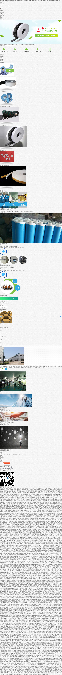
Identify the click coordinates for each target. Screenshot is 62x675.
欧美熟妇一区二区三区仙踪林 (14, 522)
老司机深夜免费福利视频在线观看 (37, 589)
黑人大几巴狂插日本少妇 (44, 492)
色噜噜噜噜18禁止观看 (49, 643)
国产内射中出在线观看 (34, 604)
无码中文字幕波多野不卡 (14, 605)
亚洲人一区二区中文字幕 (33, 630)
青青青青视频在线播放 (22, 530)
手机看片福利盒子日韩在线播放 (40, 592)
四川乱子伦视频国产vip (19, 551)
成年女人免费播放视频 (25, 624)
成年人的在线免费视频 (41, 576)
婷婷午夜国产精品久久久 (26, 602)
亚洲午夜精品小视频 (2, 640)
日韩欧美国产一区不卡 (17, 629)
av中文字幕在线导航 (38, 647)
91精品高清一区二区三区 (21, 511)
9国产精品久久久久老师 (7, 549)
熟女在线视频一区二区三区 (19, 637)
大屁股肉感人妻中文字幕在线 (45, 502)
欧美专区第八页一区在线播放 (17, 491)
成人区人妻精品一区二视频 (34, 609)
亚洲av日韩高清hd (3, 592)
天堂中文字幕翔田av (15, 582)
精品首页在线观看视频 (21, 576)
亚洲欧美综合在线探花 (43, 588)
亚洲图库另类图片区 (21, 667)
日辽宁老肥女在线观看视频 (18, 626)
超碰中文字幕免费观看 (55, 505)
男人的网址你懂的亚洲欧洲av (43, 597)
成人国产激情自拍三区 (47, 532)
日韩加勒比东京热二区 (44, 551)
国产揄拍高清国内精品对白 (14, 511)
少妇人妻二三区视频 (28, 597)
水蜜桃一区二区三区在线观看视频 (32, 577)
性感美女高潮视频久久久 (19, 593)
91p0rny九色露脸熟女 (3, 642)
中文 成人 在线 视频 (33, 616)
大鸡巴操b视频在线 (42, 511)
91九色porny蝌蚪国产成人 (18, 592)
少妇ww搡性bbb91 (37, 517)
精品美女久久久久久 (22, 505)
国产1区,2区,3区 (16, 589)
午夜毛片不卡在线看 (43, 650)
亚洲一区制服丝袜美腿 (37, 498)
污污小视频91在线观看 (55, 567)
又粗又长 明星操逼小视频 (21, 531)
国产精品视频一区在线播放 (52, 634)
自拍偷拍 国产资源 (22, 509)
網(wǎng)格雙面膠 (2, 14)
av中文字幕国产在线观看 (15, 514)
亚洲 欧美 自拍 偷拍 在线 (35, 555)
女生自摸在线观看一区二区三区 (10, 492)
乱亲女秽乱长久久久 (35, 488)
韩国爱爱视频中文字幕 (26, 543)
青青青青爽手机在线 (5, 641)
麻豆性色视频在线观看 (30, 538)
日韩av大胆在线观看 (4, 632)
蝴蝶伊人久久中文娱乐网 (37, 569)
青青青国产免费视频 (45, 550)
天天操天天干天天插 (43, 567)
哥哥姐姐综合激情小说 (41, 508)
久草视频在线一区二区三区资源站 (18, 534)
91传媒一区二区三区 (40, 599)
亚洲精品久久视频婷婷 (48, 535)
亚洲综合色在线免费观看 (58, 672)
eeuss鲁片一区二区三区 (4, 569)
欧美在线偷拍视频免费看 (13, 510)
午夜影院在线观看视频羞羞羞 (23, 650)
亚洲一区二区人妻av (43, 526)
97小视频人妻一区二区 (8, 537)
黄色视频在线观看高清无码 (46, 642)
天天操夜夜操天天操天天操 (6, 655)
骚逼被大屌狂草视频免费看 (48, 658)
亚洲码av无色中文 (11, 608)
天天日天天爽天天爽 (24, 632)
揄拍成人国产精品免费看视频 (43, 523)
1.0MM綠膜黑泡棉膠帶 (3, 125)
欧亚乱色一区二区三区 (56, 518)
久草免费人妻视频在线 (7, 588)
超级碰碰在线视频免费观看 (40, 591)
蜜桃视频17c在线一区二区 (14, 490)
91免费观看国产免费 (56, 605)
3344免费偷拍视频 (8, 542)
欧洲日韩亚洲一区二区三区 (16, 503)
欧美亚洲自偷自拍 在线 (45, 557)
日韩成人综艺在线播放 (25, 662)
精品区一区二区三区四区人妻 (40, 568)
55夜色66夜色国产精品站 (37, 669)
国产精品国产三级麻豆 (45, 645)
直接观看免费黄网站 (8, 529)
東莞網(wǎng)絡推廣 (21, 454)
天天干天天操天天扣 (40, 594)
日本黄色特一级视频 (21, 587)
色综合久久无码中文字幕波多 (49, 586)
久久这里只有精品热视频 (15, 603)
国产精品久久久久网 (32, 660)
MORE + (1, 393)
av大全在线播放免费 (54, 619)
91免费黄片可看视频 (54, 515)
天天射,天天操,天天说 (46, 561)
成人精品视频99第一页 (49, 524)
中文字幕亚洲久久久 (36, 506)
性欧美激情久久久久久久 (15, 564)
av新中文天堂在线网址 (32, 517)
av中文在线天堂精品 (46, 670)
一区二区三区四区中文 (19, 500)
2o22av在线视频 (54, 489)
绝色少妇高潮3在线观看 (7, 525)
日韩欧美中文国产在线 (46, 580)
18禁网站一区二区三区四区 (21, 648)
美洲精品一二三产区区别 (18, 581)
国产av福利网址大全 (12, 626)
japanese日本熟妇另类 (34, 594)
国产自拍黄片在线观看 (11, 538)
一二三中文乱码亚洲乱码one (22, 523)
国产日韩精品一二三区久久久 (20, 539)
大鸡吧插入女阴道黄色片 (16, 584)
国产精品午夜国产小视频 (27, 557)
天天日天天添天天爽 (44, 548)
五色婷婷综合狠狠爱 (20, 596)
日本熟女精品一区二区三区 (35, 505)
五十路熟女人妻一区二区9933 (11, 567)
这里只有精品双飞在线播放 (15, 616)
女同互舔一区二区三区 (50, 551)
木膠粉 (12, 454)
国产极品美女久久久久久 (52, 557)
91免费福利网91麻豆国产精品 (52, 661)
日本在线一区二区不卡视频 (5, 495)
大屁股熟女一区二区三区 (52, 608)
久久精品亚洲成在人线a (41, 635)
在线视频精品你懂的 (41, 549)
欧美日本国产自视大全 (14, 548)
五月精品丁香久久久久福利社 (21, 510)
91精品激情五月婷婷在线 (10, 589)
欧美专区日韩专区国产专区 (19, 507)
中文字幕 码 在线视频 (9, 618)
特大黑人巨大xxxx (56, 542)
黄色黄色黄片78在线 (21, 642)
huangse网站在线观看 (10, 503)
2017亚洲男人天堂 (56, 601)
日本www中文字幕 (29, 528)
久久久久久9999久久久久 (20, 520)
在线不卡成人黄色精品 (53, 531)
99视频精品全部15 (44, 602)
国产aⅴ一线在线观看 (23, 503)
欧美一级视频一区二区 (54, 618)
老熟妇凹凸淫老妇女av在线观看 (30, 521)
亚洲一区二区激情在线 (43, 629)
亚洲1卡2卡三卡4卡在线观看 (36, 527)
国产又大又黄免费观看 (55, 631)
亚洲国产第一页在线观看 (35, 508)
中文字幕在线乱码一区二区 (17, 572)
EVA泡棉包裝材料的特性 (3, 424)
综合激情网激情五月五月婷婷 (11, 586)
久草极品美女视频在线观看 (41, 595)
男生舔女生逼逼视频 (11, 533)
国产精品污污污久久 (57, 580)
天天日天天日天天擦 (55, 510)
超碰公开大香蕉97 (26, 575)
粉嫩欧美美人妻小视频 (49, 581)
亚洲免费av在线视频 (23, 666)
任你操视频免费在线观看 (28, 495)
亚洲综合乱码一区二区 (17, 550)
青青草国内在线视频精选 (18, 547)
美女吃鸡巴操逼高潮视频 (24, 629)
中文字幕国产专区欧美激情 (57, 587)
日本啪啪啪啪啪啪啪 (3, 530)
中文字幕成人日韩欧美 (28, 505)
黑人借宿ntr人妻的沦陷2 (35, 537)
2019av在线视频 (47, 596)
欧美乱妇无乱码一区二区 (28, 510)
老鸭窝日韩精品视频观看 (17, 518)
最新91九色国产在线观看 (30, 636)
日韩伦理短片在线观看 (25, 556)
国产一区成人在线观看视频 (31, 617)
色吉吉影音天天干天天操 (42, 643)
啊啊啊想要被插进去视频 (50, 655)
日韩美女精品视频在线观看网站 (10, 592)
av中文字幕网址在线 (34, 495)
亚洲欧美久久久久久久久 (23, 538)
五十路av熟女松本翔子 (35, 503)
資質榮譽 (1, 459)
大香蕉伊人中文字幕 (16, 608)
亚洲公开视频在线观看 (11, 619)
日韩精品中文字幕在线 (10, 505)
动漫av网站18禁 (57, 599)
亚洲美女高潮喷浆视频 (11, 559)
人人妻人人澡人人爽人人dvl (52, 662)
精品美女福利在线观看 (39, 550)
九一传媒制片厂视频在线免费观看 (35, 558)
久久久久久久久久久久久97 (27, 663)
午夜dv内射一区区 (44, 491)
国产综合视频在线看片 (7, 633)
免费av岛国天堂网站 (12, 637)
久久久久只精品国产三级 (47, 504)
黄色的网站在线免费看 (29, 652)
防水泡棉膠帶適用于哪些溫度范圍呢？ (5, 449)
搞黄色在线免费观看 (23, 565)
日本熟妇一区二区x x (36, 651)
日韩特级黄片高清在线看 (35, 643)
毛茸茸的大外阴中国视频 (19, 620)
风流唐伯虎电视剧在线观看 (10, 545)
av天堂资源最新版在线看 (48, 619)
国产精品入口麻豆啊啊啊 (45, 587)
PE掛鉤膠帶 (12, 44)
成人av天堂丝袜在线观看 (6, 663)
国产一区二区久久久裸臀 (6, 674)
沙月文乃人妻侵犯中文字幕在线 (6, 490)
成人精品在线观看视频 (43, 489)
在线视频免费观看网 (42, 538)
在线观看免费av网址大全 (28, 508)
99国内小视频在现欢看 (47, 641)
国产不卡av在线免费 (26, 520)
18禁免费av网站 (2, 625)
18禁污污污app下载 (34, 591)
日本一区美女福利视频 (6, 550)
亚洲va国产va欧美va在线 (41, 488)
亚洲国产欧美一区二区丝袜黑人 (31, 552)
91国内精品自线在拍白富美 (4, 509)
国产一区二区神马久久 (14, 504)
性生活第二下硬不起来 (35, 539)
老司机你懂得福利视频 (14, 609)
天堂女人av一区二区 (9, 659)
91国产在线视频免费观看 (39, 499)
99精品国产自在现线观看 (7, 587)
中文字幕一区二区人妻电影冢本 (55, 540)
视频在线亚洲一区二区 (26, 551)
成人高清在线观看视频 (7, 522)
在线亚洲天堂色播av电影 (13, 551)
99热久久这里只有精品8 (28, 605)
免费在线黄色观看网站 (32, 631)
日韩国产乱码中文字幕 (38, 617)
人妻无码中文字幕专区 (54, 537)
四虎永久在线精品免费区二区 (47, 499)
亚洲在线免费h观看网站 (42, 654)
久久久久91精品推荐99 (40, 507)
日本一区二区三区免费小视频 (5, 568)
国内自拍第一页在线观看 (56, 551)
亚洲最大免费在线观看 (42, 539)
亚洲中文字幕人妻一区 (27, 645)
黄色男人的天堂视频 (15, 642)
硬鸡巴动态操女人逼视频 (48, 539)
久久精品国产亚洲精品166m (54, 659)
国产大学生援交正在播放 (54, 554)
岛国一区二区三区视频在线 (33, 525)
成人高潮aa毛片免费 (38, 500)
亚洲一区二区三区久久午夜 (35, 542)
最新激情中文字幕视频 (50, 597)
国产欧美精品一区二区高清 (18, 494)
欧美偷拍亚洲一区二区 (15, 638)
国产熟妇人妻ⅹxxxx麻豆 (23, 552)
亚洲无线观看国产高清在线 (44, 647)
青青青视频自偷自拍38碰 (34, 600)
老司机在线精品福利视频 (49, 527)
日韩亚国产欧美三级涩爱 (10, 563)
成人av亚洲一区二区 (26, 601)
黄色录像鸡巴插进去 (19, 602)
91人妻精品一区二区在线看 (24, 532)
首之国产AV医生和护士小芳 (13, 612)
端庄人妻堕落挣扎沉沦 (26, 546)
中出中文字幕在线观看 (55, 643)
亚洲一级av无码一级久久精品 (14, 667)
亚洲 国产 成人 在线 (30, 654)
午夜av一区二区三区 (28, 562)
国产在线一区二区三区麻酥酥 (26, 526)
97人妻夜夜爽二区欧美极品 (15, 488)
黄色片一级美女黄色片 (43, 506)
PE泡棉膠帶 (5, 44)
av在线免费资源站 (55, 612)
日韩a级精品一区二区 (6, 551)
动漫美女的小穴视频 (47, 553)
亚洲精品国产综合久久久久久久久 (44, 558)
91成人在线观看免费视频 (34, 564)
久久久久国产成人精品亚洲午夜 (27, 595)
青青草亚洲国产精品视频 (17, 554)
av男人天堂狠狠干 (58, 617)
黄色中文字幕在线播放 (3, 638)
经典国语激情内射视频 (10, 524)
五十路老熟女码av (26, 674)
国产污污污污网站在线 (59, 504)
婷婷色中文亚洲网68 (6, 556)
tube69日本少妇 (18, 570)
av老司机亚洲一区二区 (38, 645)
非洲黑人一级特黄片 (39, 496)
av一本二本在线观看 (17, 552)
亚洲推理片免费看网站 (24, 518)
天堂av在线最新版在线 (42, 666)
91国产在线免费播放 (23, 562)
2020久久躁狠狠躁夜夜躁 (34, 612)
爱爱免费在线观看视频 (14, 583)
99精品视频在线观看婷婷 (20, 585)
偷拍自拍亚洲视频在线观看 (20, 588)
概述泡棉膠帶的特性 (2, 407)
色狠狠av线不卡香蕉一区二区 (26, 627)
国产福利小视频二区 (10, 644)
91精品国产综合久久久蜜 (38, 590)
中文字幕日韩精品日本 (56, 555)
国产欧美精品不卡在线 (50, 555)
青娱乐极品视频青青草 (47, 628)
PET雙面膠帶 (20, 44)
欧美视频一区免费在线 (37, 581)
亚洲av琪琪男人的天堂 (40, 580)
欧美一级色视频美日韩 (27, 630)
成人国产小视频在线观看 (58, 596)
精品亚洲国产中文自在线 (51, 507)
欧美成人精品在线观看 (55, 547)
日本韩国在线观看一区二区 (47, 592)
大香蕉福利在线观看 (14, 496)
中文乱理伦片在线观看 (43, 518)
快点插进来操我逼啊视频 (56, 651)
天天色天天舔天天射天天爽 (35, 644)
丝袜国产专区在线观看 (24, 528)
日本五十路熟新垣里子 (23, 567)
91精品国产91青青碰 (45, 507)
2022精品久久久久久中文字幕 (32, 550)
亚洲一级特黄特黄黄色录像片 (20, 566)
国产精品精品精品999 (8, 496)
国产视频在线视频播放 (14, 656)
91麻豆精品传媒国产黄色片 (8, 582)
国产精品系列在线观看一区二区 (23, 506)
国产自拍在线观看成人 (19, 526)
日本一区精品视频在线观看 (39, 554)
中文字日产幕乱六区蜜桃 (21, 673)
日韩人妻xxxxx (8, 570)
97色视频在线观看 (6, 494)
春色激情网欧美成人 (34, 578)
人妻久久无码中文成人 (9, 598)
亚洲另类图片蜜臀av (13, 542)
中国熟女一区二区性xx (45, 656)
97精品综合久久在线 (7, 604)
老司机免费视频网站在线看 (3, 652)
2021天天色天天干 (34, 540)
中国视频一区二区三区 (29, 545)
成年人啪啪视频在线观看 (18, 502)
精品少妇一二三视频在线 (41, 596)
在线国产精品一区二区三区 (12, 566)
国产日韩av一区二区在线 (33, 587)
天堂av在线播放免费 (40, 514)
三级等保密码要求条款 (56, 534)
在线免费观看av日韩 (48, 629)
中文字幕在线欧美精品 (42, 510)
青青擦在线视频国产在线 (31, 513)
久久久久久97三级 (10, 607)
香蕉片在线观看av (6, 628)
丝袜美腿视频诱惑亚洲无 (35, 666)
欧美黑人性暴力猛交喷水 (15, 598)
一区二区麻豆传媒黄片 (5, 647)
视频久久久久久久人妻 (28, 639)
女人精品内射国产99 (7, 637)
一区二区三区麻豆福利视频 (8, 527)
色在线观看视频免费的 (54, 541)
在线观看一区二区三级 (22, 603)
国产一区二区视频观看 (43, 545)
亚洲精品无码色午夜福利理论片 (31, 647)
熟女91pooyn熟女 (7, 541)
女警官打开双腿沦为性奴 (24, 563)
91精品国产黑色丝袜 (43, 582)
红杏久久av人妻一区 (2, 596)
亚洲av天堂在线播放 (27, 525)
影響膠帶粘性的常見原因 (3, 421)
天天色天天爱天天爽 (2, 577)
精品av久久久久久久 (51, 590)
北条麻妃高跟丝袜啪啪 (13, 513)
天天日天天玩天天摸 (3, 545)
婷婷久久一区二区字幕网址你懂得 (35, 582)
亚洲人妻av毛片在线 (29, 632)
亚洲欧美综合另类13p (58, 533)
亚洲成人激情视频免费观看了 (52, 516)
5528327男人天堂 (6, 608)
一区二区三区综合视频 (33, 586)
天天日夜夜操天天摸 (28, 564)
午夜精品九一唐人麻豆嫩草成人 (34, 576)
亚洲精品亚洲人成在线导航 (29, 648)
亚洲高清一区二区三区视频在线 (41, 575)
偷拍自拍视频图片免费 (9, 508)
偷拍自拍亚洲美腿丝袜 (16, 524)
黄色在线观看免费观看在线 (35, 615)
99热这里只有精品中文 (36, 566)
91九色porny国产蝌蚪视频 (35, 509)
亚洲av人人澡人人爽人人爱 (39, 572)
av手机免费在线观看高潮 (10, 554)
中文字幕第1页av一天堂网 (6, 601)
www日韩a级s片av (48, 512)
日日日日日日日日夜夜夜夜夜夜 (43, 605)
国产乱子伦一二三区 (22, 598)
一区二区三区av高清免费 (7, 667)
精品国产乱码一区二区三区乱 (58, 569)
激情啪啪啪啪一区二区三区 (57, 602)
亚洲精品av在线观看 (50, 651)
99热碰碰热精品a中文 (3, 636)
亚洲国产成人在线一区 (13, 674)
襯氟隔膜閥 (14, 454)
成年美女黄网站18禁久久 (8, 548)
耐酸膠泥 (7, 454)
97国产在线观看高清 (4, 559)
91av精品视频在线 (37, 629)
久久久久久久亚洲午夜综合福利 (16, 666)
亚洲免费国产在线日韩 (53, 609)
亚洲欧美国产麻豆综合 (11, 532)
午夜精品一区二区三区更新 (20, 497)
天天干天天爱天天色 (30, 606)
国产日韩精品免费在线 (44, 636)
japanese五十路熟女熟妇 (46, 577)
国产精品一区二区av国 (46, 514)
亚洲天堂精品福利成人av (29, 559)
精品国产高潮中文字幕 (27, 613)
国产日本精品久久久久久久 (52, 565)
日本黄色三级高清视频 (15, 661)
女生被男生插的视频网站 (33, 593)
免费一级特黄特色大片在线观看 (30, 529)
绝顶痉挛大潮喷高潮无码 (3, 580)
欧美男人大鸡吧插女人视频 (6, 543)
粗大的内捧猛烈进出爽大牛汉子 (44, 668)
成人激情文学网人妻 (11, 494)
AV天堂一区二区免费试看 (50, 491)
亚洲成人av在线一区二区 (14, 531)
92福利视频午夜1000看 (34, 512)
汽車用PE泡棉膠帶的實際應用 (4, 423)
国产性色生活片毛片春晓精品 (28, 555)
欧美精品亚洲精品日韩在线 (30, 492)
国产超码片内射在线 (3, 659)
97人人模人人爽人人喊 (28, 509)
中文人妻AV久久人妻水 (21, 649)
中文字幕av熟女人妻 (24, 502)
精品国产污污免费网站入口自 (34, 530)
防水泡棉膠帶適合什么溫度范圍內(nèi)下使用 (6, 422)
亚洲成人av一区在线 (2, 506)
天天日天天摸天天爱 (35, 610)
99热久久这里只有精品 (33, 568)
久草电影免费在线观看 (9, 658)
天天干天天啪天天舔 (47, 591)
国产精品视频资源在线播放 (13, 525)
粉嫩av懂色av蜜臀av (3, 553)
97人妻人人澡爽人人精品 (33, 504)
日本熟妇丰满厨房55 (25, 606)
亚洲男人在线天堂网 (19, 549)
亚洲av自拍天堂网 (48, 575)
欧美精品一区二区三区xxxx (57, 590)
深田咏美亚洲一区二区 (33, 507)
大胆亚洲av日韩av (10, 647)
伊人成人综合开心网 (44, 627)
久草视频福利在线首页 (40, 570)
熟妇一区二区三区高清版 (49, 518)
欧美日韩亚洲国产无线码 (22, 524)
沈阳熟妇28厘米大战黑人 (9, 595)
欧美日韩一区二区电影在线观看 (48, 583)
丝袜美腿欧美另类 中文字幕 (20, 535)
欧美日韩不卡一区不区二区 (3, 521)
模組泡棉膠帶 (2, 57)
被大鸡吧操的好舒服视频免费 (15, 577)
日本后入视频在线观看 (51, 589)
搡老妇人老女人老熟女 (33, 560)
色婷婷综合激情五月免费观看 (34, 607)
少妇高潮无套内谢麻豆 (17, 509)
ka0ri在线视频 (42, 632)
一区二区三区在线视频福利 (21, 574)
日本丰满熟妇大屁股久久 (16, 553)
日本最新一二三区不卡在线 (13, 535)
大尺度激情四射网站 (17, 492)
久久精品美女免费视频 (49, 613)
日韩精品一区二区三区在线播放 (28, 589)
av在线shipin (59, 505)
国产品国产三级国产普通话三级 (56, 583)
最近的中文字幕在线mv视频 (51, 653)
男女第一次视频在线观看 (27, 507)
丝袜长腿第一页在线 (22, 584)
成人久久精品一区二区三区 (44, 590)
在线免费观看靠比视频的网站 (54, 607)
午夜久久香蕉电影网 (48, 537)
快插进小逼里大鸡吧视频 (49, 509)
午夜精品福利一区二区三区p (36, 632)
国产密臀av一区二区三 (31, 541)
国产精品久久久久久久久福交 (25, 554)
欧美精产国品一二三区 (21, 522)
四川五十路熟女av (33, 557)
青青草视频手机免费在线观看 (27, 514)
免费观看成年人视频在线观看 (38, 491)
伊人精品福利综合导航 (12, 613)
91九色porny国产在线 (49, 564)
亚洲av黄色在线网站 (10, 557)
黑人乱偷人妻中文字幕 (54, 592)
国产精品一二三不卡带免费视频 (8, 625)
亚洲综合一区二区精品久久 (5, 593)
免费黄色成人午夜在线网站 (43, 566)
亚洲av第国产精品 (45, 525)
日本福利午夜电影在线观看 (45, 620)
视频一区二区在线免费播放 (22, 529)
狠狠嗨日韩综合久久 (45, 601)
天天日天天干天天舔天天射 (36, 545)
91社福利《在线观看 (22, 580)
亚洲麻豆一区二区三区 (51, 520)
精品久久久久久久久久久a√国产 (25, 572)
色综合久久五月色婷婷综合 (8, 575)
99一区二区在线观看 (41, 610)
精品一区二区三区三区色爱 (41, 621)
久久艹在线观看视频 (33, 627)
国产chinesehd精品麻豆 (30, 489)
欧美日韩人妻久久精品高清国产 (35, 531)
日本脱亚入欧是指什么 (55, 488)
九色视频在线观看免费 (56, 627)
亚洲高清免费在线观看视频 (23, 553)
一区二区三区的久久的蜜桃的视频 (11, 651)
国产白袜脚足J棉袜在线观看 (27, 594)
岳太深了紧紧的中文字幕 (55, 649)
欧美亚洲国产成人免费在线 (50, 566)
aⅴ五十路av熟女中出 (6, 552)
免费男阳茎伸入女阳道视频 (35, 665)
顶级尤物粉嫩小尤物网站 (46, 578)
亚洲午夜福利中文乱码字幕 (47, 574)
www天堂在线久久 (32, 603)
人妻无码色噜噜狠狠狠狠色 (52, 577)
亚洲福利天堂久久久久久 (20, 496)
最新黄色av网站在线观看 (17, 489)
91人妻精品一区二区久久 (56, 655)
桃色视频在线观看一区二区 (26, 637)
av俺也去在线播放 (43, 613)
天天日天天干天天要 (47, 576)
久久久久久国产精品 (35, 565)
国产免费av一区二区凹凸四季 (54, 496)
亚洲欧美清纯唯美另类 (52, 562)
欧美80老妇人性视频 (25, 672)
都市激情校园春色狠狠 (32, 551)
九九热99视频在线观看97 (24, 489)
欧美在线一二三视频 (7, 515)
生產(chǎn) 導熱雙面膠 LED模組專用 (5, 106)
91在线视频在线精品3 (37, 541)
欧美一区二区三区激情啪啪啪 (38, 548)
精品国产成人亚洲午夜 (9, 650)
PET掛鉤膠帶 (24, 44)
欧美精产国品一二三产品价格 (46, 519)
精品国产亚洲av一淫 (47, 593)
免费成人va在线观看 (55, 521)
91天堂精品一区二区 (52, 633)
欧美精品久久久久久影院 (47, 603)
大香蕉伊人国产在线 (50, 550)
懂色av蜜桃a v (14, 636)
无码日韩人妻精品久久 (48, 530)
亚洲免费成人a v (24, 610)
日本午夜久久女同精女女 (18, 556)
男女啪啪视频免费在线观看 (14, 529)
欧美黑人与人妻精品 (38, 620)
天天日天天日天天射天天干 (46, 554)
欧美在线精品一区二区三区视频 (54, 600)
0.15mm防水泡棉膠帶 (3, 91)
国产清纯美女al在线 (47, 600)
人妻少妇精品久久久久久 (35, 559)
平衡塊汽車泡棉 (32, 44)
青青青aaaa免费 (42, 628)
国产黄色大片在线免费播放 (25, 547)
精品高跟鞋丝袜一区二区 (21, 490)
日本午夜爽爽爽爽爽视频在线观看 (20, 495)
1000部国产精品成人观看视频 (28, 497)
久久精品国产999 (53, 559)
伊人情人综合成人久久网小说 (58, 525)
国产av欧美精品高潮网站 (39, 661)
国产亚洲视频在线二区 (23, 516)
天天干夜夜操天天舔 (56, 563)
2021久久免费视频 (40, 577)
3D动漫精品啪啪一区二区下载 (27, 596)
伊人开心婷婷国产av (47, 531)
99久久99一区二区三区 (14, 497)
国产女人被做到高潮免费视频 (55, 629)
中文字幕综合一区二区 (57, 589)
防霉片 (17, 454)
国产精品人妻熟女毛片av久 (38, 529)
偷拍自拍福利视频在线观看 (14, 648)
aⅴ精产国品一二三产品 (9, 636)
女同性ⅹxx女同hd (28, 530)
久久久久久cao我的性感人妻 (28, 649)
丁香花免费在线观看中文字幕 (49, 497)
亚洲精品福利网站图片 (33, 638)
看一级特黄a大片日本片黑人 (5, 539)
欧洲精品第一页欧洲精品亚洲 (13, 568)
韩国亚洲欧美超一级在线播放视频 (23, 577)
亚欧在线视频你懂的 (32, 526)
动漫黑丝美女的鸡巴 (43, 569)
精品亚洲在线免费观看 (38, 546)
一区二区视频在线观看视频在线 (4, 591)
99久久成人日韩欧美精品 (13, 520)
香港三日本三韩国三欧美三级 (33, 602)
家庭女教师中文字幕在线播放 (53, 517)
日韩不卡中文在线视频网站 (43, 542)
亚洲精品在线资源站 (15, 643)
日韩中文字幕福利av (34, 667)
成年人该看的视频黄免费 (46, 630)
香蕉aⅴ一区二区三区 (34, 514)
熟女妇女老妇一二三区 (10, 580)
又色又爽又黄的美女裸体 (22, 608)
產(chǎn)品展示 (2, 11)
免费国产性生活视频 (15, 595)
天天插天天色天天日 (24, 569)
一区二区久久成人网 (6, 668)
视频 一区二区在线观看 (50, 605)
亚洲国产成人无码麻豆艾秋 (38, 626)
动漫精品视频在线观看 (3, 562)
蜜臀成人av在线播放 (34, 634)
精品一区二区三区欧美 (42, 611)
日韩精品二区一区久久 (21, 663)
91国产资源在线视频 (58, 557)
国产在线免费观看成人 (29, 574)
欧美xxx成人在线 (24, 591)
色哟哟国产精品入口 (16, 559)
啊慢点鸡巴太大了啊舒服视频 (22, 625)
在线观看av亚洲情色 (27, 490)
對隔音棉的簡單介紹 (2, 408)
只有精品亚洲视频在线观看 (31, 563)
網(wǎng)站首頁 (2, 10)
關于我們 (1, 1)
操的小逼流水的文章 (30, 488)
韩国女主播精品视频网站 (40, 504)
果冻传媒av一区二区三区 (42, 509)
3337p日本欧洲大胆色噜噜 (53, 495)
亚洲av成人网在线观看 (42, 559)
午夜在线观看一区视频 (38, 521)
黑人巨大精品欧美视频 (22, 540)
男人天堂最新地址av (29, 591)
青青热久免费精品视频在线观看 (52, 490)
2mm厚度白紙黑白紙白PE (3, 150)
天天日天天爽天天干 (7, 511)
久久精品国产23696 (46, 608)
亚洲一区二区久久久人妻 (38, 552)
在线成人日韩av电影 (5, 623)
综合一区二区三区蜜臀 (50, 513)
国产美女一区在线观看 (57, 636)
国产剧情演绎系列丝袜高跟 (30, 567)
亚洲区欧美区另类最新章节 (7, 600)
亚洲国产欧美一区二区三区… (51, 616)
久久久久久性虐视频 (16, 607)
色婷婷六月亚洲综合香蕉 (44, 672)
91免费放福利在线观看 (55, 503)
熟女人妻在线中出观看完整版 (42, 555)
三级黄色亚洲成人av (40, 565)
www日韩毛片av (54, 598)
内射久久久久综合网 (44, 560)
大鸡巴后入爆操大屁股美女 (57, 552)
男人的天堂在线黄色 (35, 553)
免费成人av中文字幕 (25, 513)
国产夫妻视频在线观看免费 (31, 494)
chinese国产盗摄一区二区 (22, 611)
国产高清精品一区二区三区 (14, 652)
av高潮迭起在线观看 (21, 601)
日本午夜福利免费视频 (9, 506)
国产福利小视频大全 (21, 607)
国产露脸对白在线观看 (6, 662)
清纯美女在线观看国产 (14, 630)
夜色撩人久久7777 (15, 574)
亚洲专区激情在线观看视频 (56, 545)
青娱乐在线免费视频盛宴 (50, 542)
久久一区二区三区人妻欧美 (57, 520)
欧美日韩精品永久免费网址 (46, 496)
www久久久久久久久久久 (48, 640)
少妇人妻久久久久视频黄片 (39, 494)
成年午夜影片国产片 (22, 639)
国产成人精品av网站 (44, 513)
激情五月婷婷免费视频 (7, 504)
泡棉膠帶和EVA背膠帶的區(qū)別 (4, 450)
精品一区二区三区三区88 (56, 623)
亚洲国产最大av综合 (21, 589)
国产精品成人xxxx (33, 642)
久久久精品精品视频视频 (43, 524)
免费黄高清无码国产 (11, 489)
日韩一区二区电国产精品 (57, 573)
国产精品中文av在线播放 (38, 660)
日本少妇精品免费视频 (9, 530)
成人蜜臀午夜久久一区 (27, 531)
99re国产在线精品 (40, 602)
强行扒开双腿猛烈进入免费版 (47, 667)
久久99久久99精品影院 (26, 499)
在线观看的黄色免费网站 (22, 545)
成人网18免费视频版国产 (46, 573)
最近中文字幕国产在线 (6, 558)
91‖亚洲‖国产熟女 (21, 514)
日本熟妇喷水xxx (43, 631)
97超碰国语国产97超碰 (33, 570)
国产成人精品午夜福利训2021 (37, 502)
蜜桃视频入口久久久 (39, 519)
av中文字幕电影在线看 (27, 496)
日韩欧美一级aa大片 (16, 664)
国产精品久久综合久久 (49, 567)
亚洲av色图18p (43, 522)
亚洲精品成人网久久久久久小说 (7, 523)
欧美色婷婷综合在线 (46, 606)
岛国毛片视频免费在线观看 (13, 585)
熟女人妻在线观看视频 (21, 604)
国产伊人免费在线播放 (40, 664)
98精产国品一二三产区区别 (5, 502)
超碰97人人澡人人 (2, 604)
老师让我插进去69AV (13, 631)
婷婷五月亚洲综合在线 (29, 610)
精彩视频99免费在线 (27, 603)
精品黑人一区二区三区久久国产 (42, 564)
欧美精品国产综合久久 (22, 508)
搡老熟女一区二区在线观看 (28, 588)
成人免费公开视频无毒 (37, 668)
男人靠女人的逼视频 (27, 580)
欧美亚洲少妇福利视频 (29, 565)
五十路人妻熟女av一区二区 (44, 516)
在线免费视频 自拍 (54, 638)
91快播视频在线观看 (2, 542)
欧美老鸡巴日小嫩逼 (38, 585)
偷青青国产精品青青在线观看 (11, 526)
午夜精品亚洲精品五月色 (55, 506)
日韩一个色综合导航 (33, 522)
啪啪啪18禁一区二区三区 (53, 628)
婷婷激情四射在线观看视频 (21, 548)
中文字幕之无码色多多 (30, 553)
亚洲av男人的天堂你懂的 (4, 619)
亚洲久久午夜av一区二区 (39, 662)
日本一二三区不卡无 (3, 594)
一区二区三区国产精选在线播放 (29, 548)
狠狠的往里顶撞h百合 (11, 509)
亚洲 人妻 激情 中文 (4, 560)
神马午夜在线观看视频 (16, 580)
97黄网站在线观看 (11, 516)
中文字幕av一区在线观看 (5, 610)
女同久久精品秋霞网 (7, 615)
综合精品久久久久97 (44, 546)
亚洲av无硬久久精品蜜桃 (7, 498)
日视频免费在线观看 (58, 632)
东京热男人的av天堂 (27, 587)
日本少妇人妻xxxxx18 (53, 498)
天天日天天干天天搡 (29, 666)
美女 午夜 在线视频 (52, 632)
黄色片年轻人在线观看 (40, 634)
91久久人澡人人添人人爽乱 (33, 547)
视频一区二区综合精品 (4, 578)
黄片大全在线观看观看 (49, 654)
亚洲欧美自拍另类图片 (52, 502)
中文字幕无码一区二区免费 (3, 651)
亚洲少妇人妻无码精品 (49, 506)
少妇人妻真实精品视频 (5, 489)
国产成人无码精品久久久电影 (51, 548)
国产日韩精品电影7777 (53, 549)
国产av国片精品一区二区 (9, 488)
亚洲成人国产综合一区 (11, 528)
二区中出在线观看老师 (25, 617)
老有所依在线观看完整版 (12, 539)
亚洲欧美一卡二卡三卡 (46, 662)
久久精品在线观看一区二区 (21, 633)
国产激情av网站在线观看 (44, 674)
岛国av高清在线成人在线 (32, 554)
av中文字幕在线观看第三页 (3, 563)
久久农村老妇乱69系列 (10, 664)
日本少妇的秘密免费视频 (28, 578)
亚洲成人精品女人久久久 (51, 552)
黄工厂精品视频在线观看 (39, 573)
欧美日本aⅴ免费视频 (27, 616)
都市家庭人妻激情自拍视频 (55, 574)
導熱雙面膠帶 (2, 13)
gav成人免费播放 (58, 626)
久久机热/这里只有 (49, 500)
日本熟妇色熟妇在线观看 (21, 578)
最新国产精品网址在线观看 (9, 534)
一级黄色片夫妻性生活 (54, 529)
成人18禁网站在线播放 (14, 498)
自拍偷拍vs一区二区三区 (51, 625)
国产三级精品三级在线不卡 (10, 617)
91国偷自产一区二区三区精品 (10, 546)
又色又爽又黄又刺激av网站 (26, 512)
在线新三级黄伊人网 (25, 590)
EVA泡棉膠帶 (9, 44)
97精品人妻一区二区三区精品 (13, 610)
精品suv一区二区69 (43, 541)
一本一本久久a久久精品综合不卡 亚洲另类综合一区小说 (44, 547)
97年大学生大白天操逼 (14, 537)
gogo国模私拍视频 (37, 526)
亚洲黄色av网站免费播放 (35, 611)
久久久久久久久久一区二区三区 (41, 586)
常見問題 (1, 425)
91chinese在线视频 (19, 655)
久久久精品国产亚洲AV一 (14, 600)
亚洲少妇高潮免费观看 (55, 654)
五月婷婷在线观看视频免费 (9, 491)
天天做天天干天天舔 (6, 613)
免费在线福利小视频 (38, 534)
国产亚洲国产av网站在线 (42, 644)
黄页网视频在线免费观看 (38, 543)
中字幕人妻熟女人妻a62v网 (45, 533)
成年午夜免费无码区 (11, 591)
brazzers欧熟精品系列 (12, 499)
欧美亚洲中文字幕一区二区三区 (7, 645)
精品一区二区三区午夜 (42, 648)
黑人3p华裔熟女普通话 (29, 503)
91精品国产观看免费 (32, 490)
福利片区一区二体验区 (51, 492)
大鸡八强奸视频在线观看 (47, 599)
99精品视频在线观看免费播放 (47, 515)
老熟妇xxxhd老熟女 (40, 525)
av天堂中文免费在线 (20, 575)
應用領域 (1, 17)
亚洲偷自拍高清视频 (56, 513)
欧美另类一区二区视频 (35, 598)
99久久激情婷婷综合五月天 (19, 542)
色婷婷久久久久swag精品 (18, 533)
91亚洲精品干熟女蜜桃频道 (25, 626)
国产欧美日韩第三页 (38, 656)
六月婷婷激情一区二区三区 (5, 499)
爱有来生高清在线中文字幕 (16, 644)
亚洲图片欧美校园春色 (13, 606)
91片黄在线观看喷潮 (46, 565)
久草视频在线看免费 (42, 497)
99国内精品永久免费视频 (52, 558)
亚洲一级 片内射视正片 (6, 533)
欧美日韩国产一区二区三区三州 (56, 581)
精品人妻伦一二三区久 (12, 495)
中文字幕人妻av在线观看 (17, 632)
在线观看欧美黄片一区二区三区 (56, 539)
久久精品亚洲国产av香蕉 (50, 636)
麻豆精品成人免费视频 (47, 609)
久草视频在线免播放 (38, 655)
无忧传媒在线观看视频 (44, 534)
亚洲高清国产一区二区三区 (40, 593)
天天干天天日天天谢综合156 (13, 602)
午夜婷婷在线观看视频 (9, 553)
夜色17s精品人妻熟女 (39, 560)
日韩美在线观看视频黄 (35, 574)
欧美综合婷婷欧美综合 (49, 582)
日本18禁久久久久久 (45, 594)
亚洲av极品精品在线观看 (36, 538)
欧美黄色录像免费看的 (20, 543)
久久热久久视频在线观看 (9, 596)
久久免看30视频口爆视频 (22, 634)
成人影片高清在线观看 (23, 619)
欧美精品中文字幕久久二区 (54, 667)
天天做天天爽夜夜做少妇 (44, 521)
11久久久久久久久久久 (47, 549)
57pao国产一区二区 (36, 556)
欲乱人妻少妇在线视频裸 (3, 572)
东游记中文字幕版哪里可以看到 (6, 497)
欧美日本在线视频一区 (58, 664)
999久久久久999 (52, 576)
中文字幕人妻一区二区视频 (30, 533)
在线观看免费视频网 (56, 550)
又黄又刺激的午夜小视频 (16, 530)
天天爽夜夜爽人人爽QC (50, 528)
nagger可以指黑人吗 (32, 626)
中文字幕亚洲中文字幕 (47, 495)
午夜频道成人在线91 (40, 578)
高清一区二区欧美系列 (39, 642)
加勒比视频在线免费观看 (39, 490)
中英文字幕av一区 (17, 567)
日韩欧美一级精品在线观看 (42, 505)
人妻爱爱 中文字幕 (13, 672)
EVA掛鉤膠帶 (16, 44)
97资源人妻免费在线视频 (9, 621)
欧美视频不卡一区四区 (41, 503)
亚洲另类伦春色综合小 (9, 512)
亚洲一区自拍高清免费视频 (54, 511)
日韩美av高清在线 (58, 608)
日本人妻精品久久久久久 (21, 612)
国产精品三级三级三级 (59, 570)
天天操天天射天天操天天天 (41, 537)
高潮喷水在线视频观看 (29, 527)
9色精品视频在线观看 (5, 629)
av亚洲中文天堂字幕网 (15, 597)
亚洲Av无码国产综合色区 (25, 670)
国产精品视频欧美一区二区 (6, 507)
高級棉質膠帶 (2, 61)
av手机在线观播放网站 (50, 627)
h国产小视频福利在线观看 (32, 500)
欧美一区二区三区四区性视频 (49, 611)
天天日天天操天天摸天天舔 (26, 560)
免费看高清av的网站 (48, 541)
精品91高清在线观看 (6, 535)
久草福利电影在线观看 (41, 562)
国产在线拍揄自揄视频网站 (26, 593)
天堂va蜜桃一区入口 (58, 653)
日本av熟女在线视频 (53, 568)
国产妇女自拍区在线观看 (21, 583)
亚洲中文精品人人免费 (54, 595)
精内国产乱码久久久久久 (46, 570)
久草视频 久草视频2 (53, 504)
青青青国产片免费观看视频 (21, 669)
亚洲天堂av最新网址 (39, 587)
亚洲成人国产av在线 (15, 596)
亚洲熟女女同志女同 (9, 514)
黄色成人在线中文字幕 (39, 520)
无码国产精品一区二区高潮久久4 (31, 653)
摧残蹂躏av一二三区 (19, 624)
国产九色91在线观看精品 (37, 492)
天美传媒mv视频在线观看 (5, 516)
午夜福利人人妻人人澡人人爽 (6, 576)
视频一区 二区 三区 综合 (56, 524)
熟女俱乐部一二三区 (23, 521)
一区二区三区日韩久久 (17, 538)
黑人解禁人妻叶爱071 (16, 611)
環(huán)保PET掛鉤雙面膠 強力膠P (4, 165)
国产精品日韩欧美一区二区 (28, 535)
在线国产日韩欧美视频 (9, 661)
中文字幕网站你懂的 (26, 656)
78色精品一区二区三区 (49, 489)
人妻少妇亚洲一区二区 (27, 585)
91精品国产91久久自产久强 (18, 569)
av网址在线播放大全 (49, 505)
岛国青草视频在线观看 (27, 515)
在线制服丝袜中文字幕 (48, 511)
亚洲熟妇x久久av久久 (3, 597)
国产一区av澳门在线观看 (58, 616)
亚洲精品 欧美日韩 (57, 507)
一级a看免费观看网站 (53, 584)
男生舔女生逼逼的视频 (23, 527)
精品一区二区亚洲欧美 (58, 668)
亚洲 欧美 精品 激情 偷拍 (16, 594)
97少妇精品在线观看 (41, 637)
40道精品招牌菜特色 (45, 490)
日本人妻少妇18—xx (44, 500)
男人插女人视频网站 (45, 494)
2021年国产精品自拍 (51, 601)
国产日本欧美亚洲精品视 (23, 599)
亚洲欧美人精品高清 (15, 578)
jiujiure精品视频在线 (44, 660)
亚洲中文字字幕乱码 (16, 540)
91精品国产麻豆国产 (25, 541)
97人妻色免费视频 (47, 585)
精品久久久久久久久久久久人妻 (22, 658)
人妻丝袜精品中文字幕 (49, 644)
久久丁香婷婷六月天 (4, 574)
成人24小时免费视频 (53, 519)
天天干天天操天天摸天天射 (35, 510)
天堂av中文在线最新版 (58, 561)
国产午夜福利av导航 (6, 620)
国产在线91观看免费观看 (37, 516)
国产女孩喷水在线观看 (11, 590)
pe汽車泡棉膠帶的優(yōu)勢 (3, 410)
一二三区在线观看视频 (19, 636)
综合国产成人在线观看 (40, 608)
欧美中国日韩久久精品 (47, 610)
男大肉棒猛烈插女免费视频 (35, 497)
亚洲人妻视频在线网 (34, 621)
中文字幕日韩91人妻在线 (21, 525)
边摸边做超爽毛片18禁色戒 (48, 503)
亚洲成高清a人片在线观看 (49, 545)
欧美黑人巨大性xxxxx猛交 (13, 588)
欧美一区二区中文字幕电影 (32, 499)
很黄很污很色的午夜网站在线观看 (41, 540)
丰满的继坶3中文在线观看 (41, 535)
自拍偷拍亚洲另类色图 (51, 525)
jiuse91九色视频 (58, 562)
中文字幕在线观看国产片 (48, 488)
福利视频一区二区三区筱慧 (31, 641)
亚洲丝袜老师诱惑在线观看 (35, 511)
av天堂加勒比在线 (42, 498)
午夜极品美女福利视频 (37, 489)
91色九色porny (43, 585)
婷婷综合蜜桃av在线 (4, 644)
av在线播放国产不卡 (28, 582)
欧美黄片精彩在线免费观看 (20, 519)
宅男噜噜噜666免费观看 (20, 609)
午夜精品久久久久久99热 (9, 673)
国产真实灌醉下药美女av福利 (52, 494)
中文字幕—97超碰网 (59, 637)
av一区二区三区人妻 (47, 498)
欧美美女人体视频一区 (21, 515)
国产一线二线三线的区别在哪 (6, 510)
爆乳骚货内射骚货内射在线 (38, 533)
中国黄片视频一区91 (31, 543)
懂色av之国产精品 (11, 552)
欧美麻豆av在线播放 (9, 578)
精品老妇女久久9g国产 (31, 623)
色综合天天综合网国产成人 (49, 526)
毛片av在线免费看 (15, 557)
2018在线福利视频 (31, 498)
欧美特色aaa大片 (5, 554)
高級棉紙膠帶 (28, 44)
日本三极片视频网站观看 (23, 492)
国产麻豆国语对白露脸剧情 (48, 510)
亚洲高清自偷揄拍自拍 (41, 584)
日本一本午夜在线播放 (42, 556)
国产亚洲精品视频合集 (50, 534)
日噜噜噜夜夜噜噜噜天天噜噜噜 (29, 633)
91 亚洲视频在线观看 (52, 580)
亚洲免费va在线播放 (48, 559)
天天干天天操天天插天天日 (21, 582)
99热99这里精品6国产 (24, 533)
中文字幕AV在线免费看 (12, 502)
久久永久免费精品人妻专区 (11, 560)
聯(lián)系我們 (2, 3)
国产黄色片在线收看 (27, 638)
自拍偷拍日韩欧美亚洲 (14, 519)
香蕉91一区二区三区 (47, 659)
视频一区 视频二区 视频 (7, 605)
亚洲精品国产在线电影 (19, 513)
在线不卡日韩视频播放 (36, 523)
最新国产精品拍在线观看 (39, 601)
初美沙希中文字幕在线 (50, 523)
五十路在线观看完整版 (40, 604)
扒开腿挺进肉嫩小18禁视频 (54, 499)
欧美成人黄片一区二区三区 (15, 506)
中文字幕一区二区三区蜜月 (29, 524)
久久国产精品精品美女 (19, 653)
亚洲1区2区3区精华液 (59, 516)
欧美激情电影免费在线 (15, 508)
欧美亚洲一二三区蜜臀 (9, 603)
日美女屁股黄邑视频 (45, 563)
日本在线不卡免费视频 (52, 514)
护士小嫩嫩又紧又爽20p (40, 532)
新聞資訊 (1, 2)
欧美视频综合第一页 (56, 546)
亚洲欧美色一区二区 (14, 555)
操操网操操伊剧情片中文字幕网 (46, 529)
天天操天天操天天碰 (32, 670)
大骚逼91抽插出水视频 (12, 558)
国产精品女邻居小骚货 (26, 517)
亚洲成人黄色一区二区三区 (49, 522)
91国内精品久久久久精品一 (18, 499)
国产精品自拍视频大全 (6, 565)
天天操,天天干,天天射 (7, 520)
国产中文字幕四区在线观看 (21, 652)
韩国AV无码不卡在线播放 (30, 628)
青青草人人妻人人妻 (10, 643)
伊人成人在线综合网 (4, 538)
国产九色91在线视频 (18, 654)
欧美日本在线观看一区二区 (30, 516)
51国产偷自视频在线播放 (22, 564)
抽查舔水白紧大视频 (33, 625)
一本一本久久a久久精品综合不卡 (18, 546)
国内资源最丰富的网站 (41, 574)
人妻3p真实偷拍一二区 (56, 497)
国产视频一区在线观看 (33, 519)
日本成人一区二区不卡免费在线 (33, 575)
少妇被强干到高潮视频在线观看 (33, 532)
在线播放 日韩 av (28, 570)
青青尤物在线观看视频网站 (32, 624)
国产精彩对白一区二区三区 (21, 597)
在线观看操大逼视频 (19, 631)
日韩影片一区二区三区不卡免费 (42, 528)
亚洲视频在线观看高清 (27, 522)
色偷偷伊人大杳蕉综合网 (50, 588)
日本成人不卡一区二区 (25, 581)
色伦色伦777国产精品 (45, 520)
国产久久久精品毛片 (38, 627)
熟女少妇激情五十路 (34, 649)
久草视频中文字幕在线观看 (58, 647)
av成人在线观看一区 (52, 664)
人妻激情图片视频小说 (56, 538)
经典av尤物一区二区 (14, 645)
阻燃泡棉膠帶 (2, 12)
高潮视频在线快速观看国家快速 (25, 660)
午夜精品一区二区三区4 (28, 635)
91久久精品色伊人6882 (6, 670)
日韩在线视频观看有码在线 (53, 532)
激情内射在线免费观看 (56, 611)
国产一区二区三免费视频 (10, 572)
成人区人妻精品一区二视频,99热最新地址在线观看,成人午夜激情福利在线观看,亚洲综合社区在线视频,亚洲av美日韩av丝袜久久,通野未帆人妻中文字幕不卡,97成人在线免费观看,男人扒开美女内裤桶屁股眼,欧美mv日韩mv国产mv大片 (30, 0)
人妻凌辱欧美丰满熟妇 (12, 565)
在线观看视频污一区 (20, 618)
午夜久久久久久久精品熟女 (6, 500)
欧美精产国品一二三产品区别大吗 (9, 518)
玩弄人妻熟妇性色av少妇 (50, 660)
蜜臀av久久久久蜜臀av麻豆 (22, 665)
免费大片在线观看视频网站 (55, 509)
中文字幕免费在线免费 (49, 631)
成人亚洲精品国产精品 (25, 494)
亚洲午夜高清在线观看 (33, 601)
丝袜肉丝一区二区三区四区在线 (43, 651)
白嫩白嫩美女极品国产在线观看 (39, 641)
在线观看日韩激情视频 (40, 646)
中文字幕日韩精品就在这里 (27, 642)
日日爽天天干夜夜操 (25, 498)
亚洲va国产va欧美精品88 (7, 631)
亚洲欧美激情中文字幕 (21, 555)
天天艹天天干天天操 (50, 563)
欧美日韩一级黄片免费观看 (24, 550)
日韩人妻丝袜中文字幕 (9, 594)
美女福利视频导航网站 (17, 599)
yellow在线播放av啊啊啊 (47, 639)
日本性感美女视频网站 (27, 568)
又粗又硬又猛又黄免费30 (17, 532)
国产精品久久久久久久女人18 (47, 572)
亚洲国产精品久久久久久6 (51, 672)
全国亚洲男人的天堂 (9, 564)
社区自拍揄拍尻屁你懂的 (12, 593)
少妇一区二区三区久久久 (14, 561)
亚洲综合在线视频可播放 (21, 638)
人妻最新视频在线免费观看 (26, 534)
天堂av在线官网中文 (27, 561)
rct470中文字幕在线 (31, 674)
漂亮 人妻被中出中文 (6, 626)
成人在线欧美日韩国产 (10, 540)
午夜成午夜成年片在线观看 (23, 488)
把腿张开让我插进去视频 (57, 491)
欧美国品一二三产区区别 (52, 626)
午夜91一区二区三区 (17, 562)
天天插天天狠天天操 (44, 616)
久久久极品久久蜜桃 (30, 650)
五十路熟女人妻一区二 (48, 666)
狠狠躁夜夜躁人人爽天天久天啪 (26, 655)
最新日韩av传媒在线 (31, 491)
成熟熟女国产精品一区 (36, 524)
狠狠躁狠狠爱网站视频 (27, 646)
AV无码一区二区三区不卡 (54, 575)
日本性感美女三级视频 (35, 535)
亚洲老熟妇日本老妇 (38, 522)
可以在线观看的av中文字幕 (17, 623)
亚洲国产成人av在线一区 (12, 547)
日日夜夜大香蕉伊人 (23, 644)
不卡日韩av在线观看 (53, 639)
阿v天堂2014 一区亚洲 (25, 620)
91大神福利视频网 (19, 610)
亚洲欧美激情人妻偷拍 (9, 517)
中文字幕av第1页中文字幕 (29, 523)
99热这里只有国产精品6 (10, 521)
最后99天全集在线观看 (41, 598)
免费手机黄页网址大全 (47, 584)
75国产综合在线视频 (58, 548)
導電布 (9, 454)
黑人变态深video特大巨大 (48, 508)
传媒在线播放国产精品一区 (31, 629)
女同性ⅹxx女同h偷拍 (13, 507)
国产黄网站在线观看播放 (56, 528)
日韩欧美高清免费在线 (36, 619)
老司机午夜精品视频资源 (20, 504)
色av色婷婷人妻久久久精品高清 (28, 539)
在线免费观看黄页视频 (3, 595)
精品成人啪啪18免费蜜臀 (21, 537)
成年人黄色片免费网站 (13, 500)
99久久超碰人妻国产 (33, 618)
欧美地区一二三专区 (57, 576)
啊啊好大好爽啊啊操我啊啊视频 (29, 669)
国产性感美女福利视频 (25, 500)
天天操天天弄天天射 (39, 625)
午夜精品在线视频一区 (39, 557)
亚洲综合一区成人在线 (17, 505)
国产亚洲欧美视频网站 (31, 506)
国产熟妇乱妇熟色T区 (15, 512)
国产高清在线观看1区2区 (17, 528)
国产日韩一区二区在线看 (33, 515)
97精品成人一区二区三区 (9, 640)
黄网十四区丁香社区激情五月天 (44, 517)
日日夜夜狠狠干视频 (24, 653)
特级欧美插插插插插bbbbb (6, 513)
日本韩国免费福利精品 (27, 504)
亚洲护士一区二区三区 (44, 624)
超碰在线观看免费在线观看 (57, 597)
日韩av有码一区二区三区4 (48, 598)
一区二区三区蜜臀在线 (3, 673)
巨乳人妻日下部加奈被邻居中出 (28, 542)
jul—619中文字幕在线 (13, 543)
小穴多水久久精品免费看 (9, 611)
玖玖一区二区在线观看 (25, 641)
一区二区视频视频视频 (21, 557)
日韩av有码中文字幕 (13, 549)
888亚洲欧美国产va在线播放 (48, 638)
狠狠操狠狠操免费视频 (52, 543)
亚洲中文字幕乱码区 (4, 503)
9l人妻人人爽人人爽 (57, 633)
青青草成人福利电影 (13, 570)
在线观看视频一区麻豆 (58, 670)
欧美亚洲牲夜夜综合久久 (36, 633)
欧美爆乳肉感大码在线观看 (3, 505)
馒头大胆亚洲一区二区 (43, 527)
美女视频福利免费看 (55, 527)
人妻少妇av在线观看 (8, 577)
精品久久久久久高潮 (51, 668)
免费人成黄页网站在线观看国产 (7, 555)
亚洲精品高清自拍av (59, 652)
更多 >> (1, 76)
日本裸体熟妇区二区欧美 (40, 583)
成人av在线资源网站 (7, 671)
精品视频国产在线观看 (20, 498)
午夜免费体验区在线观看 (25, 491)
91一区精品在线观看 (10, 574)
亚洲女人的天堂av (45, 653)
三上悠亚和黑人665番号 (25, 549)
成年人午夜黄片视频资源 (41, 530)
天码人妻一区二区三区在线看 (14, 601)
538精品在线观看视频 (35, 528)
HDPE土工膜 (3, 454)
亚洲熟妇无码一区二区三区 (28, 511)
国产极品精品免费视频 (40, 515)
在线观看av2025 (56, 492)
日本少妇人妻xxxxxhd (6, 585)
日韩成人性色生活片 (2, 488)
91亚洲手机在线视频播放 (16, 639)
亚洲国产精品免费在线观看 (50, 624)
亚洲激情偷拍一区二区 (53, 570)
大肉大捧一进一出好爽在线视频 (41, 512)
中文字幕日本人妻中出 (51, 647)
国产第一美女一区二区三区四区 (56, 582)
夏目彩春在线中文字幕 (20, 568)
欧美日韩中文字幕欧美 (50, 602)
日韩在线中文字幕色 (49, 623)
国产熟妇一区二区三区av (47, 618)
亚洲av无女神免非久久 (27, 519)
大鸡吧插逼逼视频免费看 (19, 558)
